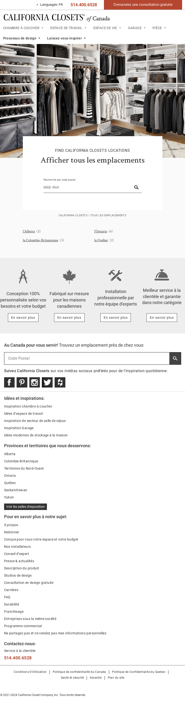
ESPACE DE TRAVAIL (66, 28)
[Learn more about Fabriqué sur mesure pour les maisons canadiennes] (69, 317)
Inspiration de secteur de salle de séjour (35, 421)
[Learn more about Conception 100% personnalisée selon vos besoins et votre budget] (23, 317)
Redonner (11, 532)
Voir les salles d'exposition (25, 507)
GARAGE (135, 28)
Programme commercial (23, 626)
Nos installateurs (17, 546)
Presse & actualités (19, 561)
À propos (11, 525)
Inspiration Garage (19, 428)
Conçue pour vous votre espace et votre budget (41, 539)
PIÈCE (157, 28)
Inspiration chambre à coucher (28, 406)
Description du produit (21, 568)
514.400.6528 (83, 4)
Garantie (96, 677)
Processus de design (20, 38)
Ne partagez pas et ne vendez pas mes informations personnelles (55, 633)
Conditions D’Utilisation (30, 672)
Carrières (11, 590)
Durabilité (11, 604)
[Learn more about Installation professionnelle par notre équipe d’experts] (115, 317)
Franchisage (14, 611)
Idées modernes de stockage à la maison (36, 435)
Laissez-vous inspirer (64, 38)
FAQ (7, 597)
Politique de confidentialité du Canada (79, 672)
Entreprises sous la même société (30, 619)
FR (49, 5)
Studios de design (18, 575)
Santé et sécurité (72, 677)
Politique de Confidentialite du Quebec (138, 672)
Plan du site (116, 677)
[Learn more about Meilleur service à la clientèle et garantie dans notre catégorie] (162, 317)
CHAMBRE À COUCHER (21, 28)
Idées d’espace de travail (23, 413)
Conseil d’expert (16, 554)
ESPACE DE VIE (105, 28)
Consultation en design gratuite (29, 583)
